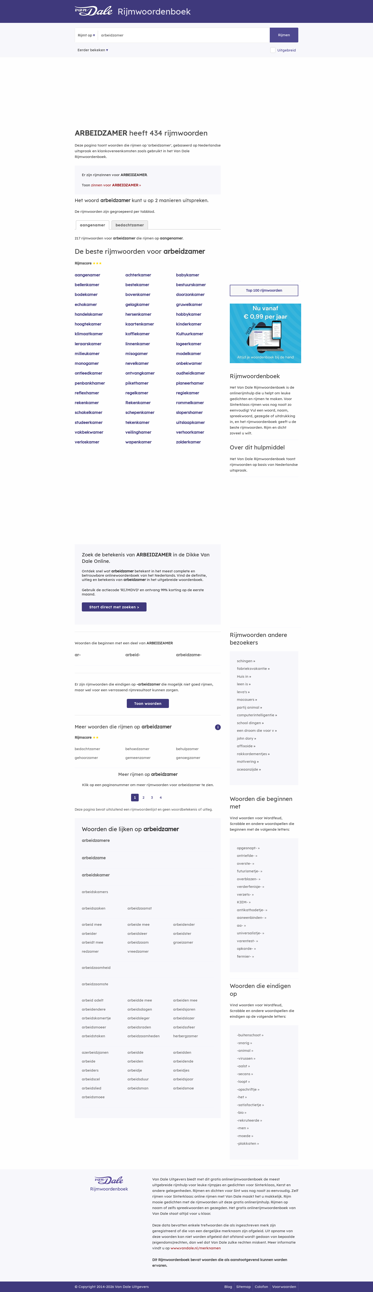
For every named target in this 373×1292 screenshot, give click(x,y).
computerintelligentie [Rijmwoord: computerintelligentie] (255, 715)
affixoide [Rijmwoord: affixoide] (245, 746)
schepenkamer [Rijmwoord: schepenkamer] (139, 412)
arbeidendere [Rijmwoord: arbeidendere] (94, 1009)
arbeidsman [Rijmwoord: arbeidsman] (138, 1088)
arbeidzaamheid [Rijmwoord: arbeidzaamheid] (96, 967)
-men (241, 1128)
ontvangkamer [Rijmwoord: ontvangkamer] (140, 373)
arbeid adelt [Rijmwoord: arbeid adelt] (92, 1000)
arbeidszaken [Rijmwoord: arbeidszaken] (93, 908)
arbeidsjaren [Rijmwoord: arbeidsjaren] (184, 1009)
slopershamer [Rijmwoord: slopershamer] (189, 412)
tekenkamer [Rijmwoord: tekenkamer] (137, 422)
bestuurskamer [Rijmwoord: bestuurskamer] (191, 284)
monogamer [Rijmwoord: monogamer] (87, 363)
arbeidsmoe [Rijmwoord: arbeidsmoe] (183, 1088)
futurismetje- (248, 871)
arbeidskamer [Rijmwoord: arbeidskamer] (96, 874)
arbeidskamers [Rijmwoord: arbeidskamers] (95, 892)
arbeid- (132, 654)
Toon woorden (148, 703)
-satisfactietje (249, 1105)
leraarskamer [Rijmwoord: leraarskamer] (88, 343)
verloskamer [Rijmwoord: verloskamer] (87, 441)
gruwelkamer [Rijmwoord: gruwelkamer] (189, 304)
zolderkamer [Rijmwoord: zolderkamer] (188, 441)
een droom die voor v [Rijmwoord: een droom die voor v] (255, 730)
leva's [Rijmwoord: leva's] (242, 692)
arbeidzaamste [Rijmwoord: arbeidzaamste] (95, 984)
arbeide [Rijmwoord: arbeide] (88, 1061)
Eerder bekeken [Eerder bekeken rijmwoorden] (91, 50)
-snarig (243, 1043)
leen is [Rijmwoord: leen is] (242, 684)
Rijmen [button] (284, 35)
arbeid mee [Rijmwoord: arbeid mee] (92, 924)
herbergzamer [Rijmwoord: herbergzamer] (185, 1036)
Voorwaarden (284, 1286)
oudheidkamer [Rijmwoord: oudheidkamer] (190, 373)
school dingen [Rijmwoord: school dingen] (249, 723)
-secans (243, 1074)
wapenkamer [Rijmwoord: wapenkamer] (138, 441)
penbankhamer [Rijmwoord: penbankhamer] (90, 383)
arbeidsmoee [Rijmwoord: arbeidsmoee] (93, 1097)
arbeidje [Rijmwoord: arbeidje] (135, 1070)
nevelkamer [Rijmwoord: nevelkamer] (137, 363)
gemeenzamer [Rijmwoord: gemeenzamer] (138, 757)
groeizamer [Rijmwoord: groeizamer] (183, 942)
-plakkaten (246, 1143)
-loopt (242, 1081)
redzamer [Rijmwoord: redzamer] (90, 951)
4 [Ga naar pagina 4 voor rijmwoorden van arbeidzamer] (161, 797)
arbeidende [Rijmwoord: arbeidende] (183, 1061)
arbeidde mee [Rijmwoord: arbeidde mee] (140, 1000)
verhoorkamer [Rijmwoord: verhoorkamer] (190, 432)
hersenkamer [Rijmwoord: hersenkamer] (138, 314)
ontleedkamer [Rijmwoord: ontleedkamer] (88, 373)
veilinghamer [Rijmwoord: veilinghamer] (138, 432)
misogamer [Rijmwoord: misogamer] (136, 353)
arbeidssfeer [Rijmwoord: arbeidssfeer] (184, 1027)
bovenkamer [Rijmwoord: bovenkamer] (137, 294)
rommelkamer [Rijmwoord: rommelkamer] (190, 402)
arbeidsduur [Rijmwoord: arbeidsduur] (138, 1079)
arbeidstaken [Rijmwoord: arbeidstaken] (93, 1036)
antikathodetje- (251, 910)
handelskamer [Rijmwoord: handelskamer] (89, 314)
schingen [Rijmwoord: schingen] (244, 661)
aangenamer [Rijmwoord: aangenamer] (87, 274)
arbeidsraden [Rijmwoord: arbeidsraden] (139, 1027)
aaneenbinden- (250, 917)
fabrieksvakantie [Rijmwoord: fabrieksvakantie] (252, 668)
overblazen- (247, 879)
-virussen (245, 1058)
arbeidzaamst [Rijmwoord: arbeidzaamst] (140, 908)
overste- (244, 863)
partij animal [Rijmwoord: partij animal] (248, 707)
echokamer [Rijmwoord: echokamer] (86, 304)
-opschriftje (247, 1089)
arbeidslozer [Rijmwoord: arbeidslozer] (184, 1018)
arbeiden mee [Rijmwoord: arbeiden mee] (185, 1000)
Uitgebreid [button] (286, 50)
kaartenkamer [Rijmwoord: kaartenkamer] (139, 323)
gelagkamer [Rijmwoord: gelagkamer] (137, 304)
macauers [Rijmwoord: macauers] (245, 699)
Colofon (261, 1286)
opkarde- (245, 948)
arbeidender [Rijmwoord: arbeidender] (184, 924)
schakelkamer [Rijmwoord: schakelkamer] (88, 412)
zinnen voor (114, 185)
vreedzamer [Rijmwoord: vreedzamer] (138, 951)
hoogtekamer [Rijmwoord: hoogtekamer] (88, 323)
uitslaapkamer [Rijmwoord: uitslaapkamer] (190, 422)
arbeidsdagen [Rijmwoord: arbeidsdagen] (140, 1009)
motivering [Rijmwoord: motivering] (246, 761)
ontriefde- (246, 855)
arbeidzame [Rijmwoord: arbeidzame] (94, 857)
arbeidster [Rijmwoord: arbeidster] (182, 933)
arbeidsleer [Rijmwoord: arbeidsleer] (137, 933)
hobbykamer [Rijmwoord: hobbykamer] (188, 314)
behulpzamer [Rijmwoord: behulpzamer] (187, 749)
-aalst (242, 1066)
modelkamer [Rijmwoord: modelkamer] (188, 353)
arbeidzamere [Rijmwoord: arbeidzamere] (96, 840)
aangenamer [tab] (92, 225)
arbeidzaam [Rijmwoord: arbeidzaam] (138, 942)
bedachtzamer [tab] (130, 225)
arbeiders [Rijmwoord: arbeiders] (90, 1070)
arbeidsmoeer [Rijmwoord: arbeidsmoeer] (94, 1027)
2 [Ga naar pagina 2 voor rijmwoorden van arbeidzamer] (143, 797)
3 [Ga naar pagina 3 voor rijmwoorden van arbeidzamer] (152, 797)
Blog (228, 1286)
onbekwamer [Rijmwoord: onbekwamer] (189, 363)
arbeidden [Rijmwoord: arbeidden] (182, 1052)
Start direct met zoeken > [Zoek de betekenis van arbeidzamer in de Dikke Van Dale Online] (114, 607)
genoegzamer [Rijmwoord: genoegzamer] (188, 757)
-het (240, 1097)
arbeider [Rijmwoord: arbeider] (89, 933)
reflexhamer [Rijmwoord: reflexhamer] (87, 392)
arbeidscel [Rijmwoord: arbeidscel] (91, 1079)
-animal (243, 1050)
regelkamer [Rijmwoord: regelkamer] (136, 392)
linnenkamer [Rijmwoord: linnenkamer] (137, 343)
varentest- (246, 941)
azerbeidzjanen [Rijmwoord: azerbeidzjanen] (95, 1052)
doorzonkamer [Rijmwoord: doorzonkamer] (190, 294)
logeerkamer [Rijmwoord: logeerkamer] (188, 343)
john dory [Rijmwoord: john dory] (245, 738)
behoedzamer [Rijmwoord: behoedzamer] (137, 749)
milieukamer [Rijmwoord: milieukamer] (87, 353)
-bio (240, 1112)
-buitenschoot (249, 1035)
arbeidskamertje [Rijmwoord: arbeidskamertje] (96, 1018)
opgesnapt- (247, 848)
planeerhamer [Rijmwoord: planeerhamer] (190, 383)
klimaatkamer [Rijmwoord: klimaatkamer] (89, 333)
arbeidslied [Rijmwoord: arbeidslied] (91, 1088)
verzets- (244, 894)
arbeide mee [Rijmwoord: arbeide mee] (139, 924)
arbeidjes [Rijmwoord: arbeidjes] (181, 1070)
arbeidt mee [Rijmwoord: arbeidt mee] (92, 942)
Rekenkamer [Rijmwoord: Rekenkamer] (138, 402)
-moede (243, 1136)
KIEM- (242, 902)
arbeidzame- (188, 654)
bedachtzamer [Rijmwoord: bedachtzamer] (87, 749)
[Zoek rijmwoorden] (124, 35)
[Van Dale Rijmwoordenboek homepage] (96, 11)
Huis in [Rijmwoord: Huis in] (242, 676)
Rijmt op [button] (85, 35)
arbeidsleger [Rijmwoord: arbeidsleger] (139, 1018)
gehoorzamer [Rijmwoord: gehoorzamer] (86, 757)
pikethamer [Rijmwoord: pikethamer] (136, 383)
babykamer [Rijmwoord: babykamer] (187, 274)
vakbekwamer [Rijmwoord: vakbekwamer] (89, 432)
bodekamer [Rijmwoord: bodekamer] (86, 294)
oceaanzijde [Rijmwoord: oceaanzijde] (247, 769)
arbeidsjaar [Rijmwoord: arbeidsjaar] (183, 1079)
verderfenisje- (249, 886)
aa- (240, 925)
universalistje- (249, 933)
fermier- (244, 956)
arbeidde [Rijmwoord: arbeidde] (135, 1052)
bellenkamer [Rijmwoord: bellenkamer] (87, 284)
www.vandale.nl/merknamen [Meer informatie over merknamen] (196, 1248)
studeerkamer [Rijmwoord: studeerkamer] (89, 422)
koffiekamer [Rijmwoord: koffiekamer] (137, 333)
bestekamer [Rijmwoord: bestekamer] (137, 284)
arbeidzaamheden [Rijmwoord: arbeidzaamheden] (144, 1036)
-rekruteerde (248, 1120)
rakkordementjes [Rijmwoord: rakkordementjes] (252, 754)
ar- (78, 654)
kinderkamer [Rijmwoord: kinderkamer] (188, 323)
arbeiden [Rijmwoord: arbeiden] (135, 1061)
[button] (218, 727)
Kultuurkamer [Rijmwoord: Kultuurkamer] (189, 333)
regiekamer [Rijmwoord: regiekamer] (187, 392)
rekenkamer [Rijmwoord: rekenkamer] (87, 402)
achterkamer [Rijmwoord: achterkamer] (138, 274)
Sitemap (243, 1286)
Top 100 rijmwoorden (264, 290)
